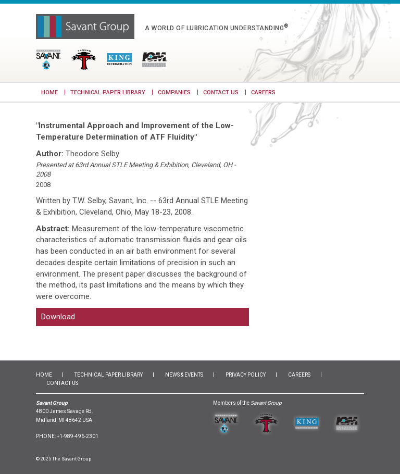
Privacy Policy (246, 381)
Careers (263, 92)
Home (49, 92)
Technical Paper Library (107, 92)
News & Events (184, 381)
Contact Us (221, 92)
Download (58, 320)
